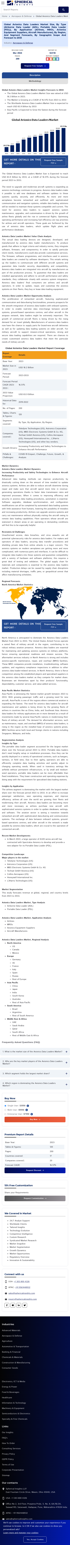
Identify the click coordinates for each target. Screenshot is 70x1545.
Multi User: (16, 1109)
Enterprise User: (18, 1114)
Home (4, 16)
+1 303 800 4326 (22, 1281)
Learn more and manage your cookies (20, 1532)
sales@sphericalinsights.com (21, 1293)
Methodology (35, 81)
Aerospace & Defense (22, 16)
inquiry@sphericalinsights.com (22, 1299)
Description (35, 75)
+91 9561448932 (22, 1287)
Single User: (16, 1105)
